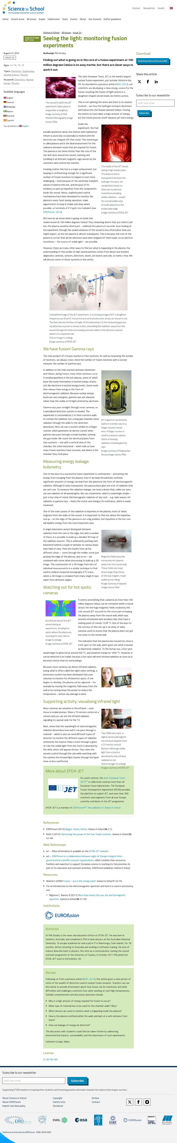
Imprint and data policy (13, 1106)
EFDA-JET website (98, 851)
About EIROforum (11, 1102)
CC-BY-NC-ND (50, 1059)
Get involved (94, 19)
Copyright (58, 1098)
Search (161, 8)
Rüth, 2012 (122, 84)
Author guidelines (112, 19)
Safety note (59, 1102)
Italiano (8, 111)
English (8, 97)
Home (5, 19)
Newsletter (149, 8)
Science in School (51, 32)
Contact (136, 8)
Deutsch (9, 102)
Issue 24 (77, 32)
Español (9, 120)
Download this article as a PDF (152, 60)
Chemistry (16, 71)
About (83, 19)
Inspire (42, 19)
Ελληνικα (9, 106)
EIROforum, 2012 (52, 212)
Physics (24, 75)
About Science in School (14, 1098)
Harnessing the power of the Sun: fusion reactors (86, 834)
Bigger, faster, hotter (76, 829)
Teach (65, 19)
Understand (53, 19)
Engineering (28, 71)
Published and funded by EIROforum (18, 1132)
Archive (95, 1098)
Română (9, 115)
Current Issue (17, 19)
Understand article (32, 38)
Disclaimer (58, 1106)
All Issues (31, 19)
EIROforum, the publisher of (96, 807)
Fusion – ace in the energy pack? (79, 881)
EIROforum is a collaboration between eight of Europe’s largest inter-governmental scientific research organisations (84, 858)
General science (11, 75)
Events (73, 19)
